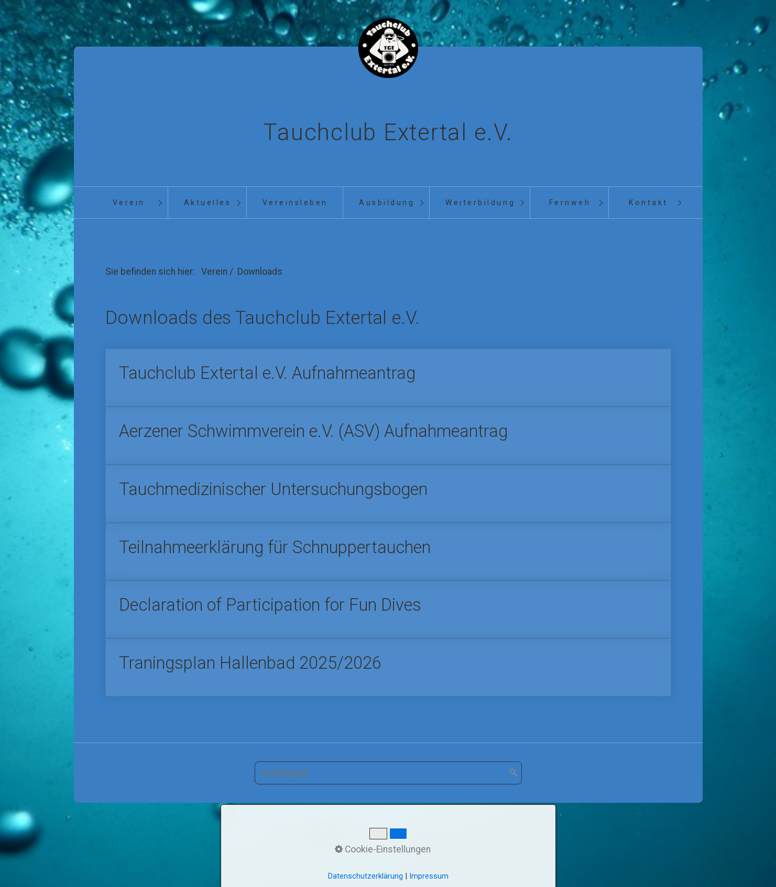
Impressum (425, 852)
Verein (129, 202)
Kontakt (648, 202)
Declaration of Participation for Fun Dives (388, 620)
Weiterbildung (480, 202)
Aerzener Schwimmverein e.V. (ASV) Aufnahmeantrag (388, 439)
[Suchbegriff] (388, 788)
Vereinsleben (295, 202)
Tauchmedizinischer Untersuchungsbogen (388, 500)
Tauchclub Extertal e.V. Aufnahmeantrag (388, 379)
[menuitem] (128, 203)
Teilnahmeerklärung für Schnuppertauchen (388, 560)
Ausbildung (386, 202)
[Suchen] (513, 788)
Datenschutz (482, 852)
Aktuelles (208, 202)
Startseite (288, 852)
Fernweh (570, 202)
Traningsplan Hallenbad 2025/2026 (388, 681)
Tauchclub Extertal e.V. (387, 132)
